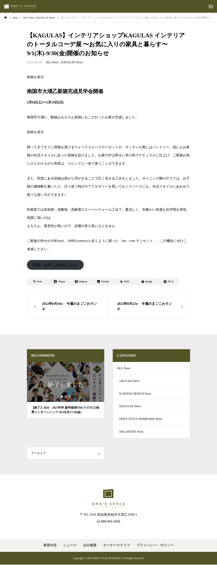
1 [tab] (62, 397)
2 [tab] (66, 397)
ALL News (52, 62)
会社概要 (90, 545)
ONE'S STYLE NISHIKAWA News (140, 419)
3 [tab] (69, 397)
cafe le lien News (129, 381)
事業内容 (50, 545)
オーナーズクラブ (116, 545)
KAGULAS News (72, 62)
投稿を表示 (35, 77)
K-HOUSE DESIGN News (135, 393)
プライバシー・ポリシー (155, 545)
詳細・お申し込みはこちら (55, 265)
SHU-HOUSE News (131, 432)
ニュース (70, 545)
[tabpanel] (65, 390)
